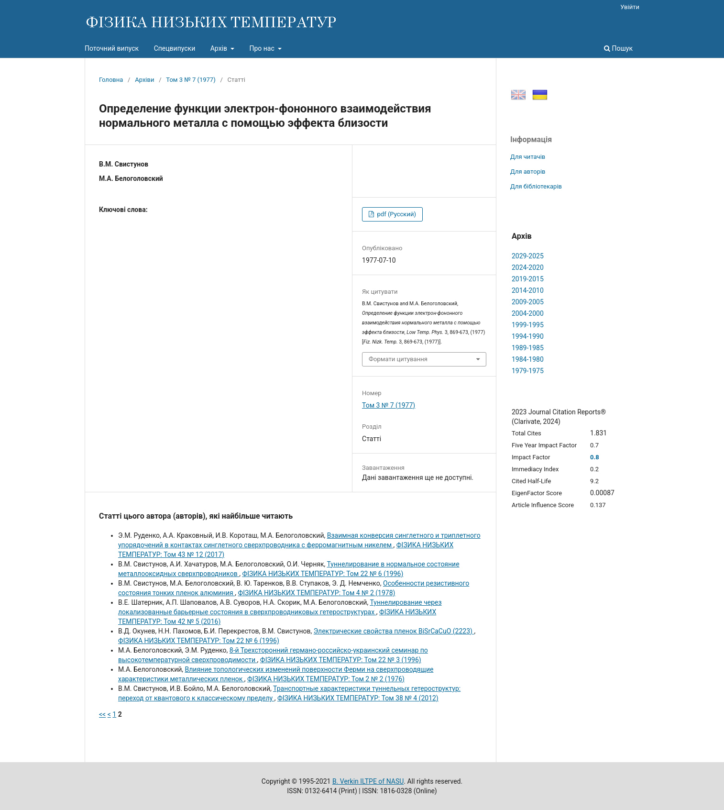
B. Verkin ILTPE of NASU (368, 781)
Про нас (262, 48)
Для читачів (527, 156)
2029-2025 (528, 256)
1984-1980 (528, 359)
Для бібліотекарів (536, 186)
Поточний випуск (112, 48)
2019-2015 (528, 279)
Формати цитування (398, 359)
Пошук (618, 48)
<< (102, 714)
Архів (219, 48)
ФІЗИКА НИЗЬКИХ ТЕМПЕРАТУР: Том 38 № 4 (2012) (358, 698)
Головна (111, 79)
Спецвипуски (175, 48)
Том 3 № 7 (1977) (190, 79)
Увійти (629, 7)
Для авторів (528, 171)
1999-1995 (528, 325)
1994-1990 (528, 336)
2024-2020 (528, 267)
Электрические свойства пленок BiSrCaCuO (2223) (394, 631)
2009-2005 (528, 302)
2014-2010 (528, 290)
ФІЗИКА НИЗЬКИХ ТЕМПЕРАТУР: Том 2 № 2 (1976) (326, 679)
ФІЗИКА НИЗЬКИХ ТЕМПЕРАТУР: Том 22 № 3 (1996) (340, 660)
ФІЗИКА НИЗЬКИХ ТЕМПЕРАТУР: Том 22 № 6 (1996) (322, 573)
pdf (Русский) (395, 214)
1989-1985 (528, 348)
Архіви (144, 79)
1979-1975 (528, 371)
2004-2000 (528, 313)
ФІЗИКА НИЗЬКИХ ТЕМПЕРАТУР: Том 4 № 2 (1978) (316, 593)
